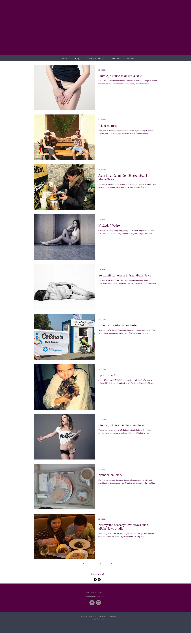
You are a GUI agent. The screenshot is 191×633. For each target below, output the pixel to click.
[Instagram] (98, 602)
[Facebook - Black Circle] (95, 579)
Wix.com (100, 619)
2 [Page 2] (94, 564)
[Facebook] (92, 602)
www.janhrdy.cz (96, 592)
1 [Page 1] (89, 564)
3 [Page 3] (100, 564)
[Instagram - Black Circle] (99, 579)
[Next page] (111, 563)
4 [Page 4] (105, 564)
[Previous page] (83, 563)
